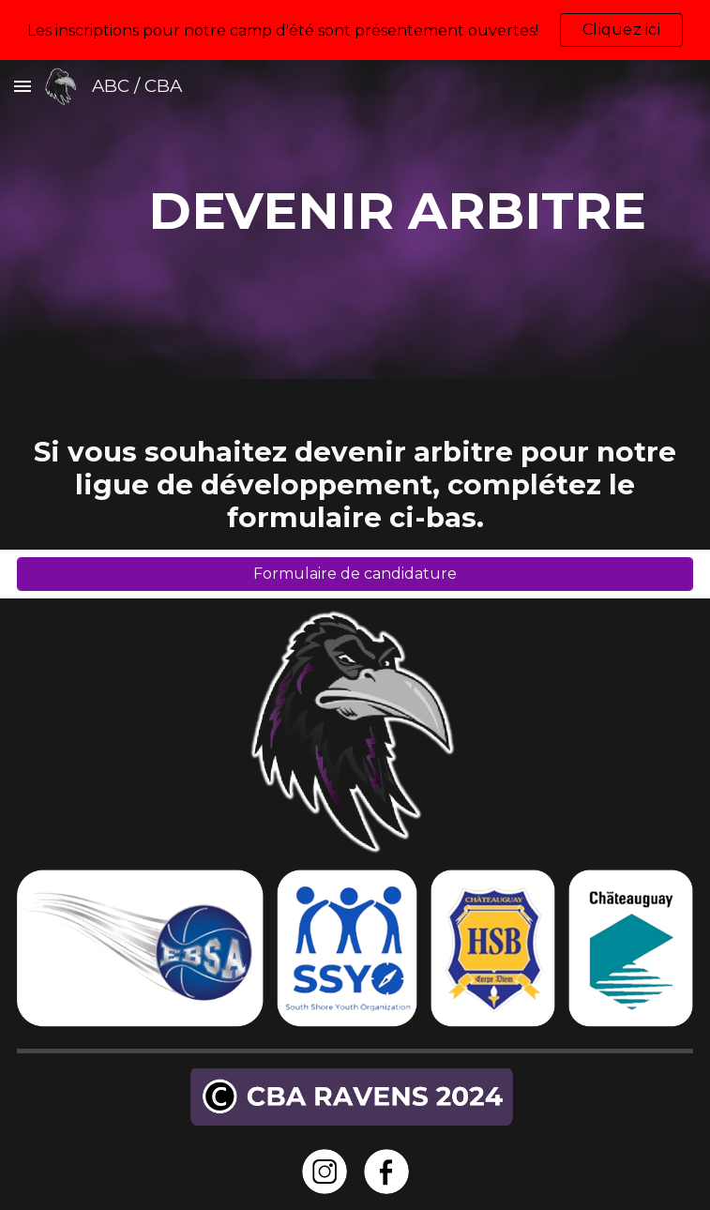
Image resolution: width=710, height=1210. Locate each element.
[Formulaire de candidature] (355, 573)
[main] (355, 219)
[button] (22, 86)
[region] (355, 30)
